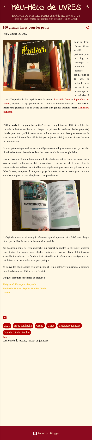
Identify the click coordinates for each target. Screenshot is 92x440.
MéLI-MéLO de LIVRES (46, 8)
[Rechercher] (87, 7)
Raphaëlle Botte (62, 99)
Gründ (39, 325)
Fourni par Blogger (46, 433)
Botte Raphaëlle (23, 325)
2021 (7, 325)
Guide (51, 325)
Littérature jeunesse (70, 325)
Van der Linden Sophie (16, 332)
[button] (87, 28)
